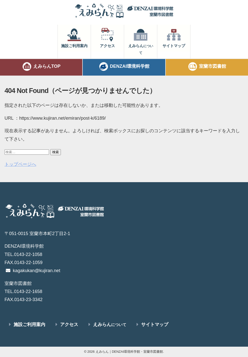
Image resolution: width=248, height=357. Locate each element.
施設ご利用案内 (74, 37)
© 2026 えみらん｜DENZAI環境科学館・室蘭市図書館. (124, 351)
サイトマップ (173, 37)
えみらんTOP (41, 66)
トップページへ (20, 164)
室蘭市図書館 (207, 66)
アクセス (107, 37)
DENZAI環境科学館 (124, 66)
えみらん (140, 41)
